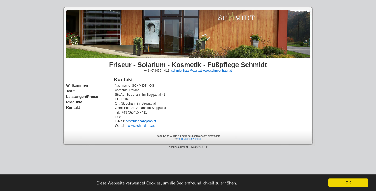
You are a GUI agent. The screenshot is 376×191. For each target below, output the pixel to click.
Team (71, 91)
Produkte (74, 102)
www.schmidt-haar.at (217, 70)
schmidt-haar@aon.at (186, 70)
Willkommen (77, 85)
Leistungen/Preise (82, 96)
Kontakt (73, 108)
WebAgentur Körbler (189, 138)
